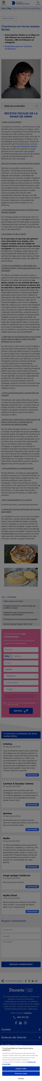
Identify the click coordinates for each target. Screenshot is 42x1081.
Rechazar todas (21, 1073)
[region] (21, 1063)
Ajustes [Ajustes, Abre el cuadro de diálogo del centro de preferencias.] (21, 1078)
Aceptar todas (21, 1068)
